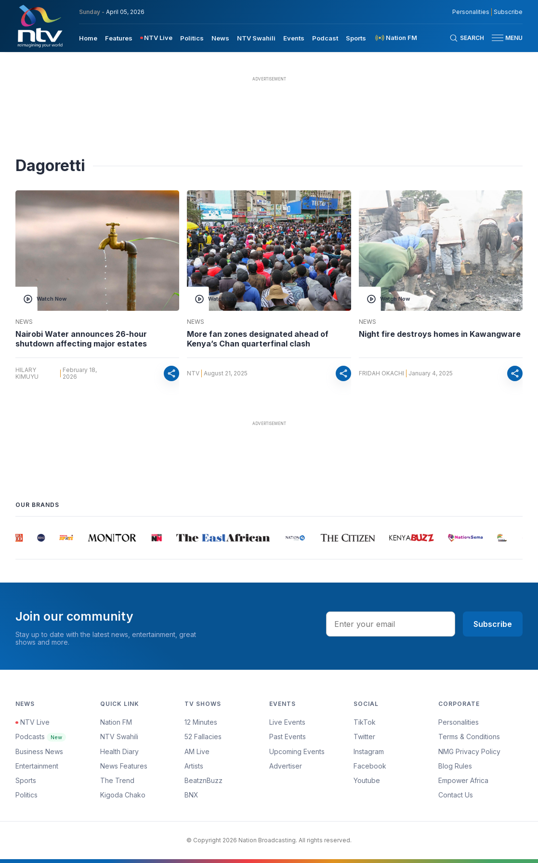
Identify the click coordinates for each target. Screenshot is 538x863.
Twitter (364, 736)
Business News (39, 751)
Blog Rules (455, 766)
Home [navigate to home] (88, 38)
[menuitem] (88, 37)
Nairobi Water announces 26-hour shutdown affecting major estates (81, 338)
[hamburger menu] (497, 37)
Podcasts (40, 736)
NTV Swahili (119, 736)
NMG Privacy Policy (469, 751)
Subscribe (492, 624)
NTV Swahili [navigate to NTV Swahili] (256, 38)
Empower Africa (463, 780)
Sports (25, 780)
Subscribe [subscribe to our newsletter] (508, 12)
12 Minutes (200, 722)
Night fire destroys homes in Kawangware (440, 334)
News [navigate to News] (220, 38)
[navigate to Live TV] (156, 37)
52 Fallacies (203, 736)
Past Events (287, 736)
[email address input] (390, 624)
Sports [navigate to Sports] (356, 38)
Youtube (367, 780)
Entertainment (36, 766)
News (24, 322)
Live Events (287, 722)
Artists (193, 766)
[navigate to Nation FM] (395, 38)
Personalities (458, 722)
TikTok (365, 722)
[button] (503, 37)
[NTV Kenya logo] (39, 26)
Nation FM (116, 722)
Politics (26, 795)
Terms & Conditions (469, 736)
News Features (123, 766)
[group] (21, 538)
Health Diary (119, 751)
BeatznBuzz (203, 780)
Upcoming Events (297, 751)
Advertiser (285, 766)
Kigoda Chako (122, 795)
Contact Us (455, 795)
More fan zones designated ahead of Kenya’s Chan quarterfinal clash (257, 338)
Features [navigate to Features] (118, 38)
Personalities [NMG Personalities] (470, 12)
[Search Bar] (466, 38)
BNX (191, 795)
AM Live (197, 751)
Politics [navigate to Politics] (192, 38)
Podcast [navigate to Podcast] (325, 38)
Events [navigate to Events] (293, 38)
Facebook (370, 766)
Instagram (369, 751)
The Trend (117, 780)
